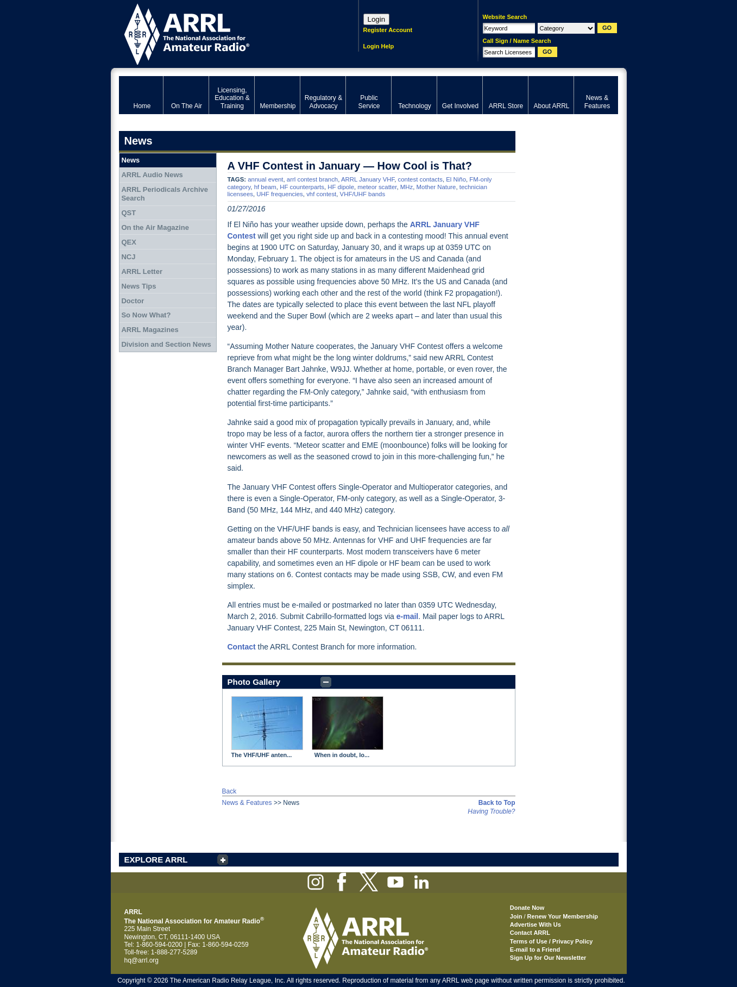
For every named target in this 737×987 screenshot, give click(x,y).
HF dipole (340, 187)
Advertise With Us (535, 924)
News (130, 160)
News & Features (247, 803)
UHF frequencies (279, 194)
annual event (265, 179)
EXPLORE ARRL (156, 859)
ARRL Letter (141, 271)
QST (128, 213)
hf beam (265, 187)
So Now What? (146, 315)
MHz (406, 187)
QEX (128, 242)
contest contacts (420, 179)
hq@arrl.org (141, 960)
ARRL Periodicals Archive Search (164, 193)
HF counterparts (302, 187)
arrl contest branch (312, 179)
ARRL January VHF (367, 179)
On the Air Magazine (154, 227)
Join (516, 916)
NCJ (128, 257)
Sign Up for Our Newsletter (548, 957)
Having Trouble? (491, 811)
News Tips (138, 286)
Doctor (132, 301)
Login (377, 19)
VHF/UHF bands (363, 194)
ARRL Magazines (149, 330)
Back (229, 791)
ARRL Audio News (151, 175)
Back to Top (496, 803)
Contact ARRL (530, 932)
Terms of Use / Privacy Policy (551, 941)
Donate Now (527, 907)
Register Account (388, 30)
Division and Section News (166, 344)
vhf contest (321, 194)
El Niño (456, 179)
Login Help (378, 46)
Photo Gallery (254, 681)
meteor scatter (376, 187)
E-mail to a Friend (535, 949)
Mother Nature (436, 187)
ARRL (224, 33)
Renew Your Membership (562, 916)
